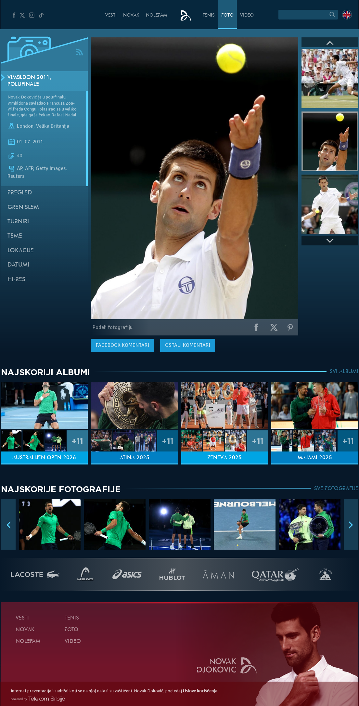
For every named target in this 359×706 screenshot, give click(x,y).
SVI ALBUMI (344, 371)
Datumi (18, 265)
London (25, 126)
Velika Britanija (52, 126)
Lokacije (20, 251)
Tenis (209, 15)
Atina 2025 (134, 458)
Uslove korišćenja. (200, 691)
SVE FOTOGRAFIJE (336, 488)
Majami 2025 (315, 458)
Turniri (18, 222)
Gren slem (23, 207)
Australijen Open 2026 (44, 458)
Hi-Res (16, 280)
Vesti (111, 15)
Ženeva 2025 (224, 458)
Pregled (19, 193)
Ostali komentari (187, 345)
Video (247, 15)
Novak (131, 15)
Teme (14, 236)
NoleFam (156, 15)
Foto (227, 15)
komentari (122, 345)
